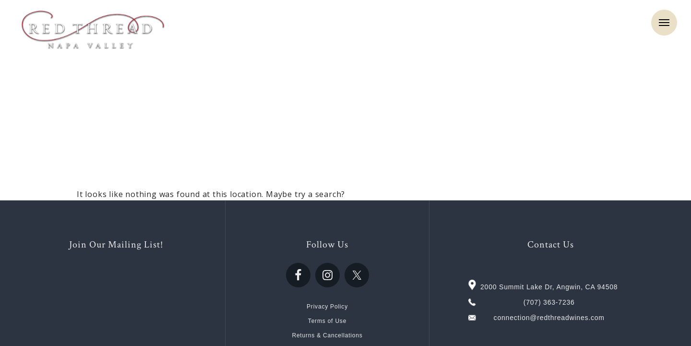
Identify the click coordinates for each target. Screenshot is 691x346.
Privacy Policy (327, 306)
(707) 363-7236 (549, 302)
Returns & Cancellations (327, 335)
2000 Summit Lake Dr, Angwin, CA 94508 (549, 287)
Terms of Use (327, 321)
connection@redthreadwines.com (549, 317)
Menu (664, 23)
